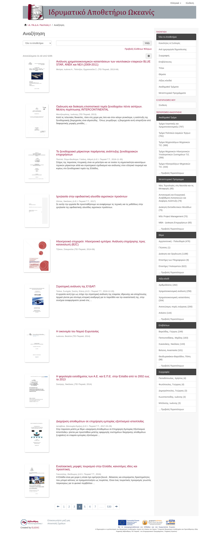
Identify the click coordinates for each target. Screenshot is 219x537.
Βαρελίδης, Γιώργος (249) (171, 331)
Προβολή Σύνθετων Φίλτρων (138, 49)
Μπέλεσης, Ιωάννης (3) (170, 403)
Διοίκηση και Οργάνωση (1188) (173, 254)
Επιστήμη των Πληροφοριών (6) (174, 260)
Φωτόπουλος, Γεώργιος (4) (171, 384)
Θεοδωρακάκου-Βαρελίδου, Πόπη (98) (175, 358)
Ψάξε (147, 43)
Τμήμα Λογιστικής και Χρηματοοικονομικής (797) (171, 125)
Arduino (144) (165, 313)
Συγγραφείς (164, 55)
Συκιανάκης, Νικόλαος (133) (172, 344)
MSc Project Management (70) (173, 216)
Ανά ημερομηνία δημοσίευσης (173, 49)
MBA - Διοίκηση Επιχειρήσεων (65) (175, 222)
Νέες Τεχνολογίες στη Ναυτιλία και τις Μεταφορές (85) (176, 187)
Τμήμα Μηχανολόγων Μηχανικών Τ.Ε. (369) (174, 143)
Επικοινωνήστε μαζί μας (58, 520)
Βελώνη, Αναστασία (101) (171, 350)
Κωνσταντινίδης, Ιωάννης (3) (172, 397)
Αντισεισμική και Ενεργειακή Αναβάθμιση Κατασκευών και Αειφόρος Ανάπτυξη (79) (172, 198)
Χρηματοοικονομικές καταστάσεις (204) (174, 299)
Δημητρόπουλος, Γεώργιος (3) (173, 390)
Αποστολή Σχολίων (56, 523)
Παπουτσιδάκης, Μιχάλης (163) (173, 338)
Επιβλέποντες (165, 62)
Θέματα (162, 74)
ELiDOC (35, 527)
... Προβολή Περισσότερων (171, 173)
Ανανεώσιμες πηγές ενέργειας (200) (176, 306)
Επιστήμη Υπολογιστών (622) (173, 266)
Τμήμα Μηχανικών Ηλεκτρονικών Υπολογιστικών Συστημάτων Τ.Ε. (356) (174, 154)
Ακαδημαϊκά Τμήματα (169, 87)
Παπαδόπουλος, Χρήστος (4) (172, 378)
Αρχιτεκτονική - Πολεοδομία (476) (174, 241)
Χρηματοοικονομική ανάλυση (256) (175, 291)
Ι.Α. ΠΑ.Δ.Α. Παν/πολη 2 (39, 25)
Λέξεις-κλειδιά (165, 80)
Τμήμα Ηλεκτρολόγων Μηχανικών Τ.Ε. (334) (174, 165)
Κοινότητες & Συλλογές (169, 43)
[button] (175, 3)
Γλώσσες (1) (164, 247)
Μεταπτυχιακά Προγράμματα (172, 93)
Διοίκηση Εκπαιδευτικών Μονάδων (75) (175, 208)
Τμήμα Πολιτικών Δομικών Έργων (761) (175, 134)
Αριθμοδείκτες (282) (168, 285)
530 (109, 506)
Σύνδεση (163, 105)
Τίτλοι (161, 68)
